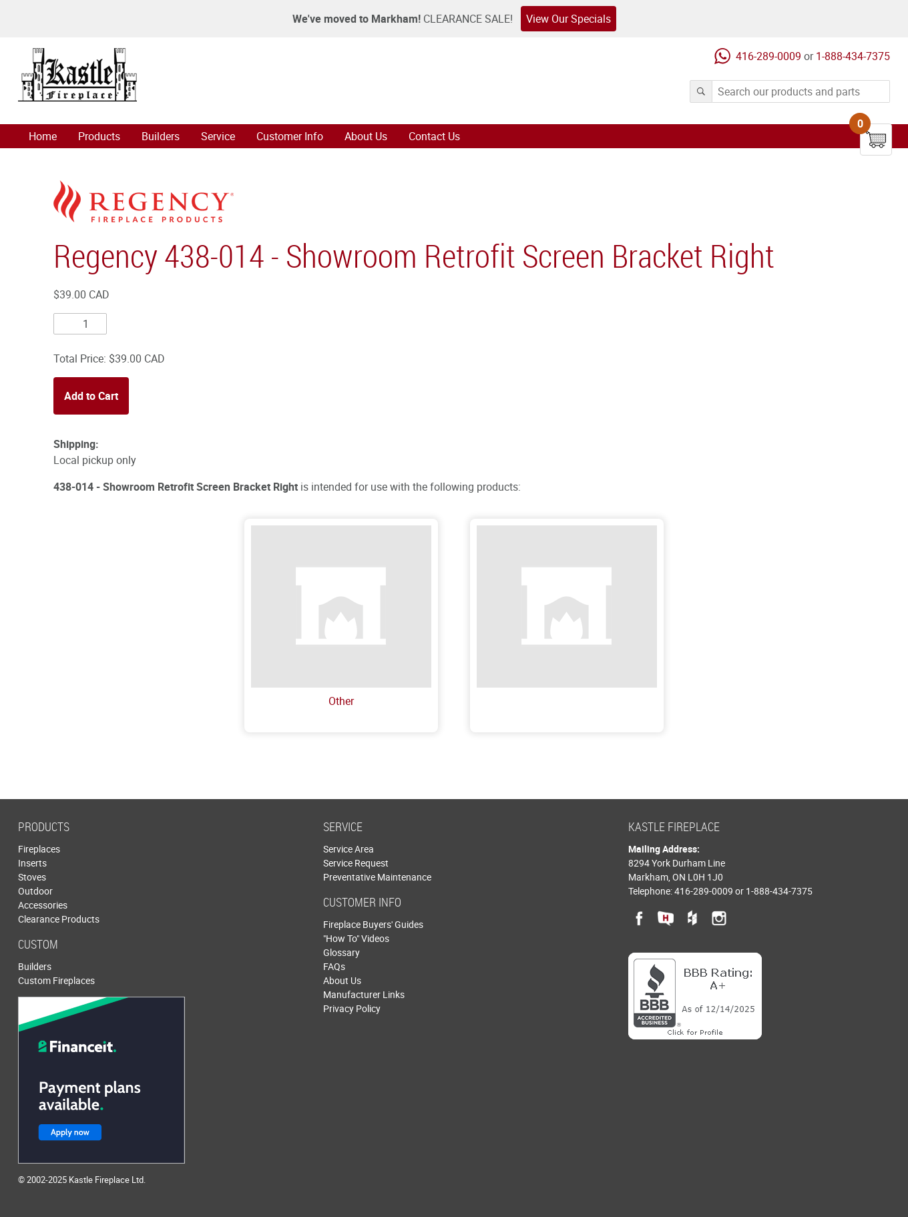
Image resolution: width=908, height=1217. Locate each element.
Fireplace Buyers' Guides (373, 924)
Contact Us (434, 136)
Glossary (341, 952)
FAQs (334, 966)
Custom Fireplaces (56, 980)
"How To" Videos (356, 938)
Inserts (32, 863)
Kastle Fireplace (77, 74)
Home (43, 136)
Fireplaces (39, 848)
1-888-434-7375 (853, 56)
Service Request (356, 863)
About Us (366, 136)
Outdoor (35, 891)
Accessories (42, 905)
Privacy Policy (352, 1008)
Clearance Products (58, 919)
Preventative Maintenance (377, 877)
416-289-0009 (768, 56)
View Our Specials (568, 18)
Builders (161, 136)
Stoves (32, 877)
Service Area (348, 848)
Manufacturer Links (364, 994)
